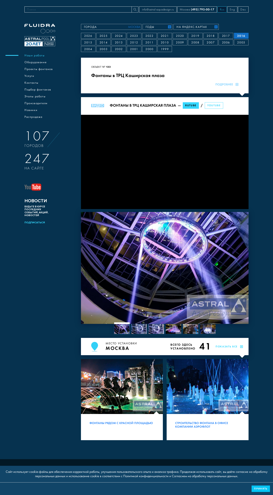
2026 (88, 36)
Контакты (31, 82)
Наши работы (34, 55)
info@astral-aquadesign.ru (158, 9)
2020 (180, 36)
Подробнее (226, 84)
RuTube (190, 105)
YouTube (214, 105)
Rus (222, 9)
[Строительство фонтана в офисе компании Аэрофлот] (208, 399)
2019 (195, 36)
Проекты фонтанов (38, 69)
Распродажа (33, 117)
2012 (134, 42)
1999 (165, 49)
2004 (88, 49)
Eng (232, 9)
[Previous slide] (94, 268)
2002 (119, 49)
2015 (88, 42)
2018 (211, 36)
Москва (197, 9)
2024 (119, 36)
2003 (103, 49)
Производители (36, 103)
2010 (165, 42)
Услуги (29, 76)
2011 (149, 42)
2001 (134, 49)
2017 (226, 36)
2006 (226, 42)
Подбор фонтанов (37, 89)
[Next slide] (235, 268)
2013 (119, 42)
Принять (261, 488)
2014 (103, 42)
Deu (243, 9)
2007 (211, 42)
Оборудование (35, 62)
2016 (241, 36)
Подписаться (34, 222)
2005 (241, 42)
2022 (149, 36)
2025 (103, 36)
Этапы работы (35, 96)
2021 (165, 36)
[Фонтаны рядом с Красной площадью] (122, 399)
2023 (134, 36)
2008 (195, 42)
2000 (149, 49)
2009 (180, 42)
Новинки (30, 110)
